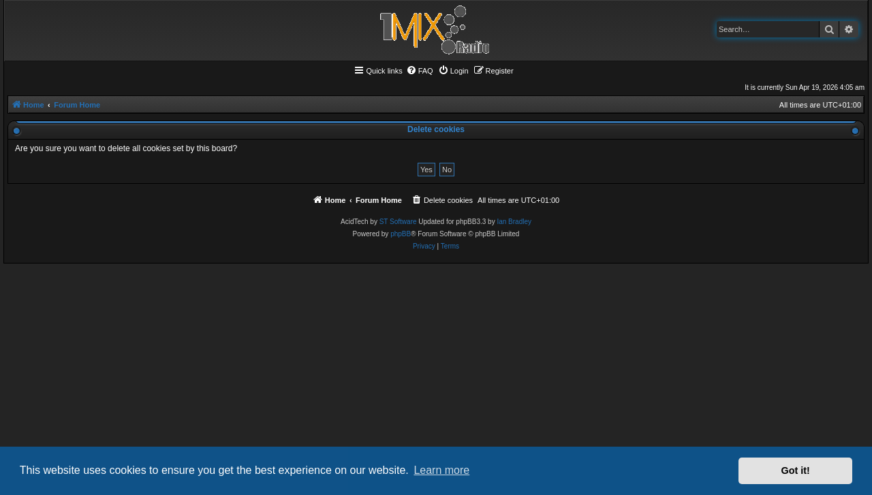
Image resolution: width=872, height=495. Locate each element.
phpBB (400, 234)
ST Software (398, 221)
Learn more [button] (441, 470)
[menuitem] (419, 71)
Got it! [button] (795, 470)
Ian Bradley (514, 221)
